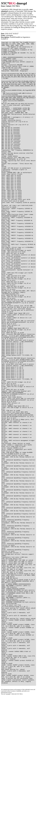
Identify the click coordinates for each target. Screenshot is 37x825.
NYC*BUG (16, 6)
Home (3, 6)
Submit (8, 6)
